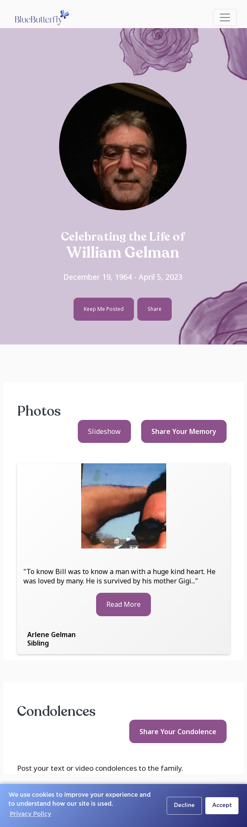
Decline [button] (184, 805)
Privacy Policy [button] (30, 814)
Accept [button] (222, 805)
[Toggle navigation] (225, 17)
